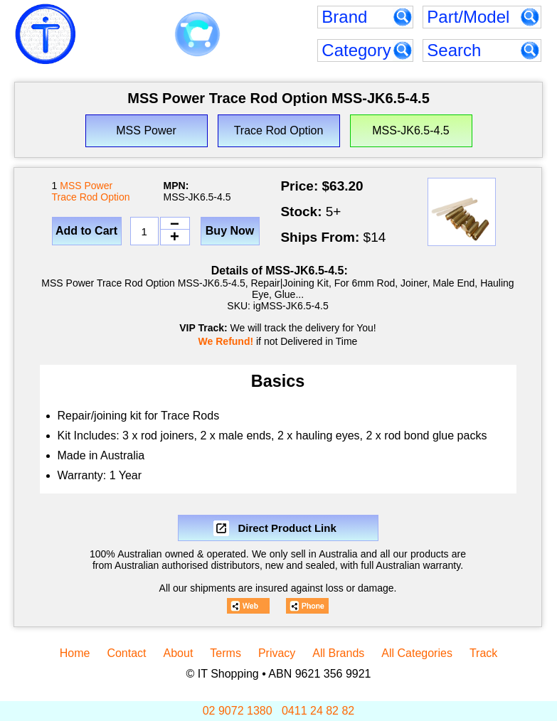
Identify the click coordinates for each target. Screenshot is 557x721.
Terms (225, 653)
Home (75, 653)
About (178, 653)
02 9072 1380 (237, 711)
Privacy (276, 653)
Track (483, 653)
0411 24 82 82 (318, 711)
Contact (126, 653)
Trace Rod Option (91, 197)
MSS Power (86, 185)
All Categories (416, 653)
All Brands (338, 653)
